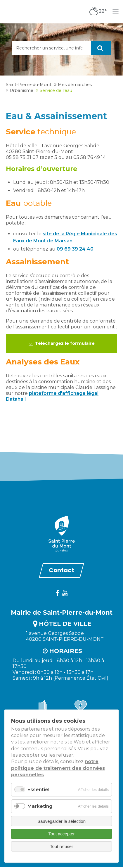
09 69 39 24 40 (75, 249)
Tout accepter (61, 833)
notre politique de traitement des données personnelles (58, 768)
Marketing (39, 806)
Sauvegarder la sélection (61, 821)
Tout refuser (61, 846)
